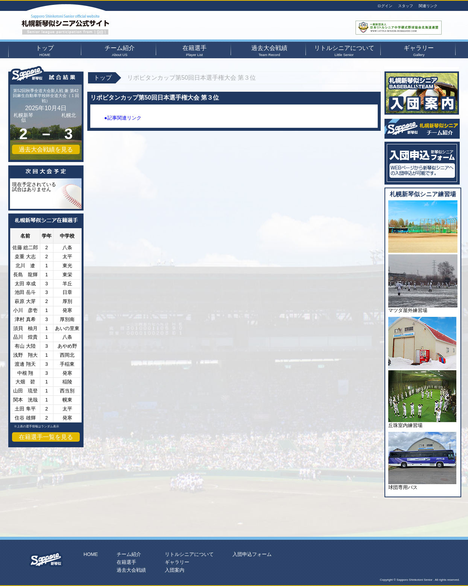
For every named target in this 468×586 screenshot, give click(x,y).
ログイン (384, 6)
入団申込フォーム (252, 554)
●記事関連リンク (122, 118)
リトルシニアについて (343, 50)
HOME (91, 554)
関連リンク (428, 6)
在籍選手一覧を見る (46, 437)
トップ (44, 50)
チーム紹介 (119, 50)
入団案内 (174, 570)
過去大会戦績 (269, 50)
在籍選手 (194, 50)
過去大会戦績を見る (46, 149)
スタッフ (405, 6)
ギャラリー (418, 50)
